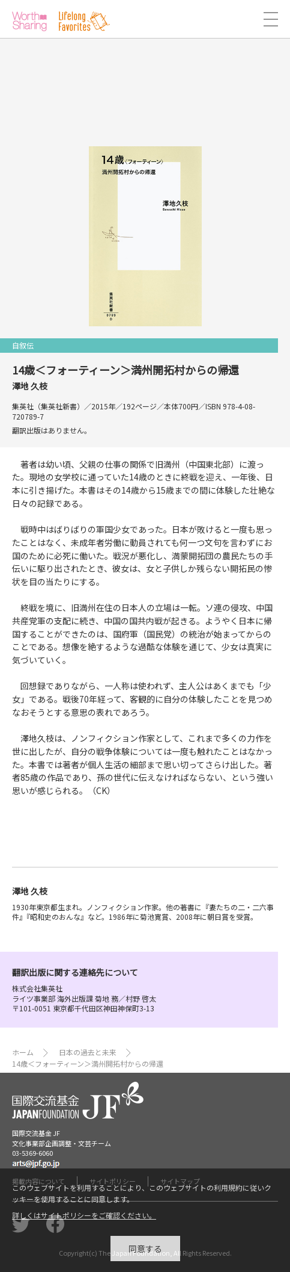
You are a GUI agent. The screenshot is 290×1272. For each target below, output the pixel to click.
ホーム (23, 1052)
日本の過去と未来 (87, 1052)
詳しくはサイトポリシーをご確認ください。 (84, 1220)
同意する (145, 1253)
